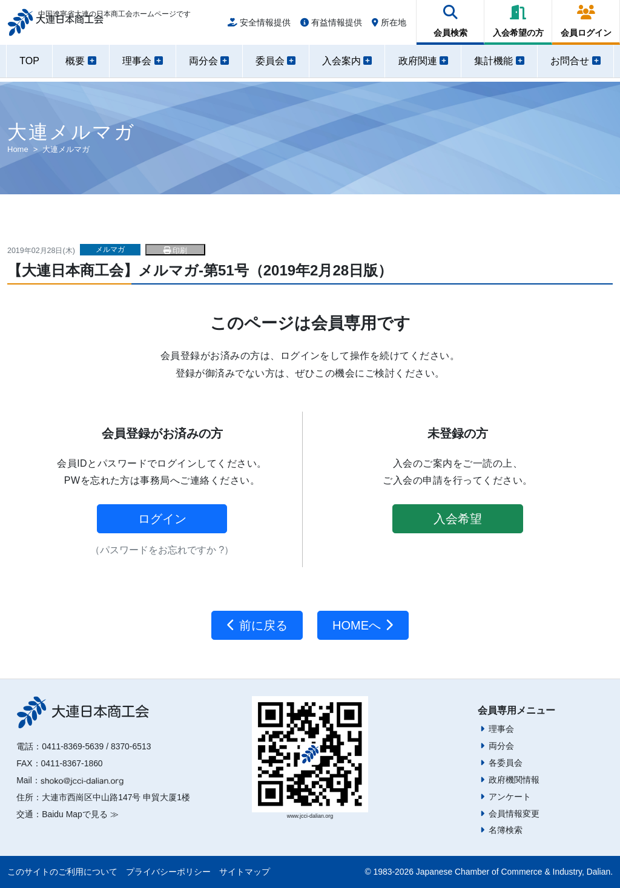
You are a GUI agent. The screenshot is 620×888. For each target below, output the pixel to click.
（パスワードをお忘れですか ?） (162, 550)
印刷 (175, 250)
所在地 (389, 25)
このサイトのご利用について (62, 871)
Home (17, 149)
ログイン (162, 518)
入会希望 (458, 518)
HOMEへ (363, 625)
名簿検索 (506, 830)
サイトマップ (244, 871)
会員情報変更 (514, 813)
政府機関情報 (514, 779)
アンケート (510, 796)
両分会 (501, 746)
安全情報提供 (259, 25)
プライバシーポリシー (168, 871)
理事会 (501, 729)
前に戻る (257, 625)
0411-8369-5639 (73, 746)
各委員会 (506, 763)
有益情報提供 (331, 25)
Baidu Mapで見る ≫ (80, 814)
